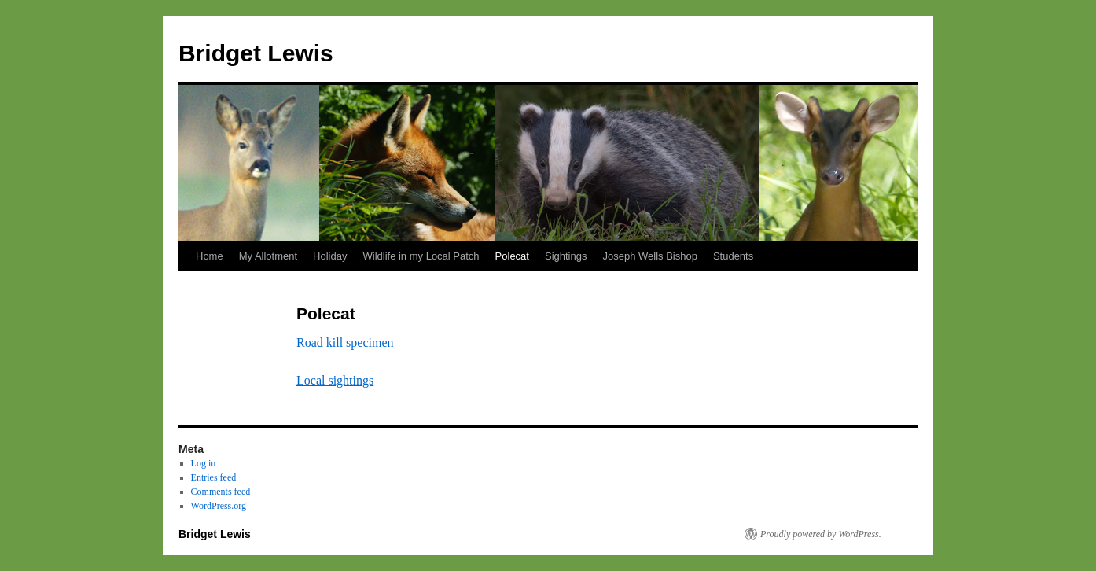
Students (733, 256)
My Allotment (268, 256)
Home (209, 256)
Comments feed (221, 491)
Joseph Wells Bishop (649, 256)
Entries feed (214, 477)
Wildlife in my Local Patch (420, 256)
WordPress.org (218, 505)
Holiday (330, 256)
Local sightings (334, 380)
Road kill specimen (345, 342)
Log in (203, 463)
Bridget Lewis (255, 53)
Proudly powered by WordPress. (820, 534)
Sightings (566, 256)
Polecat (512, 256)
